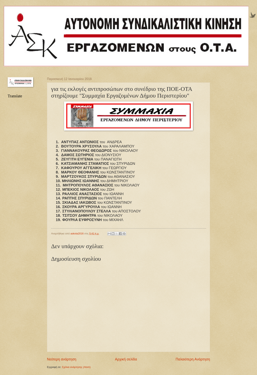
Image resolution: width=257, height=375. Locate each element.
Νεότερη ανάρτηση (61, 359)
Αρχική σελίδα (126, 359)
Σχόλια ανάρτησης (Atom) (76, 367)
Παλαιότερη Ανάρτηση (193, 359)
